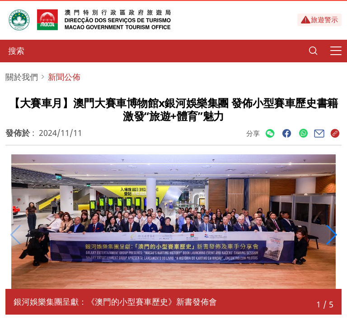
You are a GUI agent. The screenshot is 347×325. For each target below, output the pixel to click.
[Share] (270, 133)
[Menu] (335, 51)
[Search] (313, 51)
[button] (331, 235)
